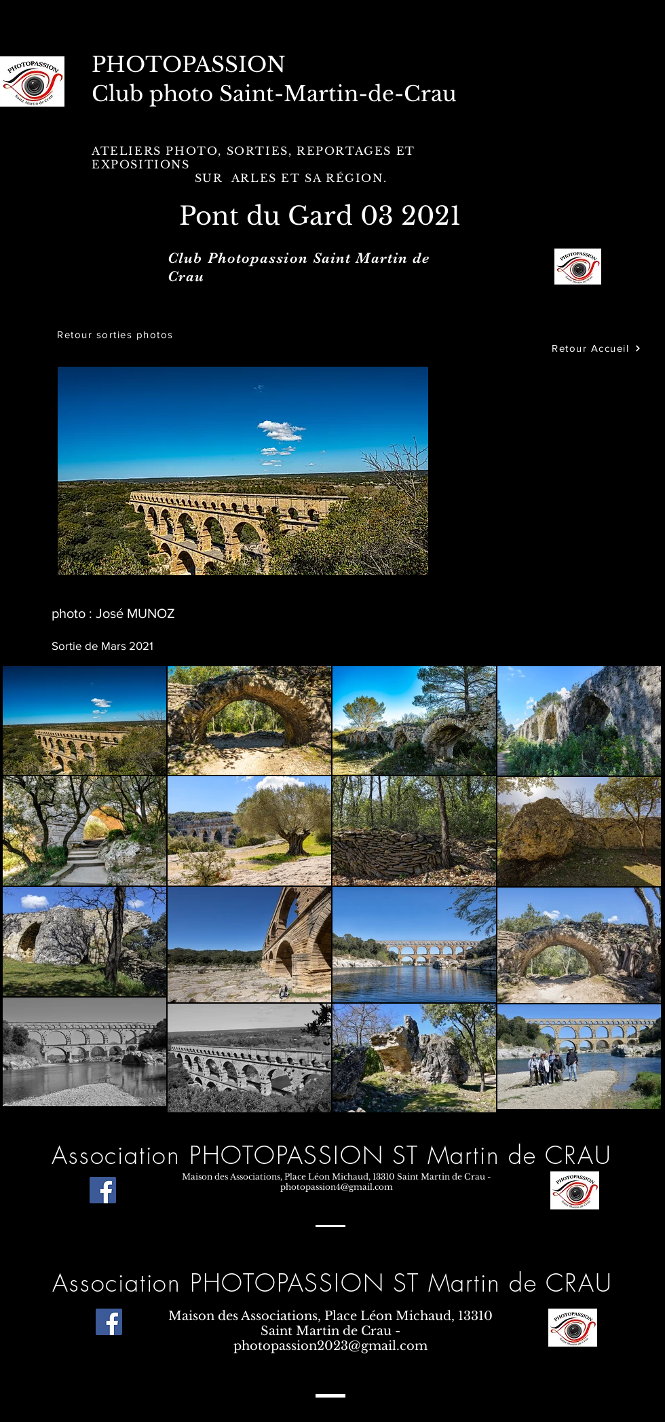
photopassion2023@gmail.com (330, 1345)
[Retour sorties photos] (117, 334)
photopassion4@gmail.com (336, 1187)
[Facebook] (103, 1190)
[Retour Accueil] (596, 348)
